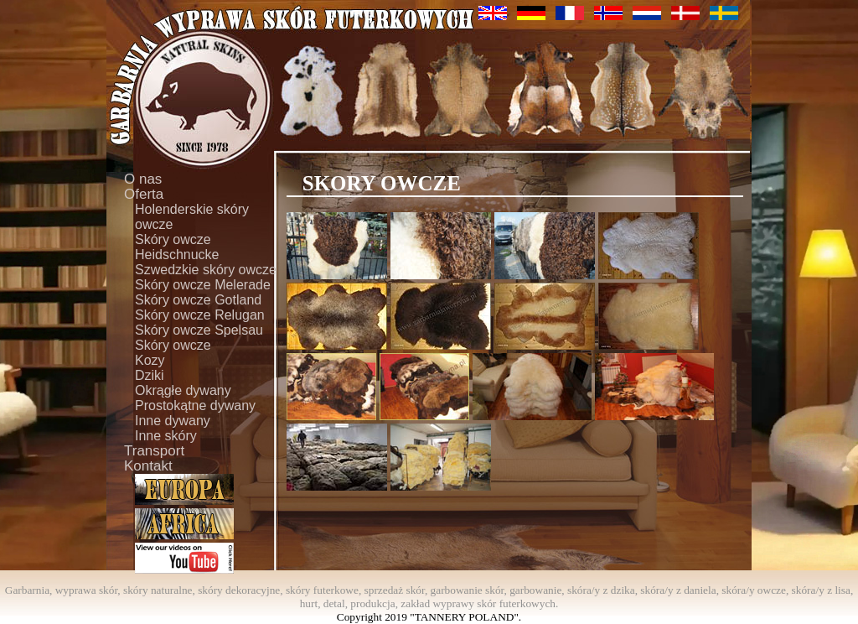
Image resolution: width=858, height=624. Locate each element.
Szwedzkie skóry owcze (206, 270)
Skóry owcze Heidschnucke (177, 247)
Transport (154, 451)
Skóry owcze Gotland (198, 300)
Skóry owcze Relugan (200, 315)
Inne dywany (172, 420)
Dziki (149, 375)
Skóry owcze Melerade (203, 285)
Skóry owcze (173, 345)
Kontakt (148, 466)
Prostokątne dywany (195, 405)
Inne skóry (166, 436)
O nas (143, 179)
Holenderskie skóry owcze (192, 216)
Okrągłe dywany (183, 390)
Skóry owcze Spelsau (199, 330)
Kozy (150, 360)
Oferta (143, 194)
